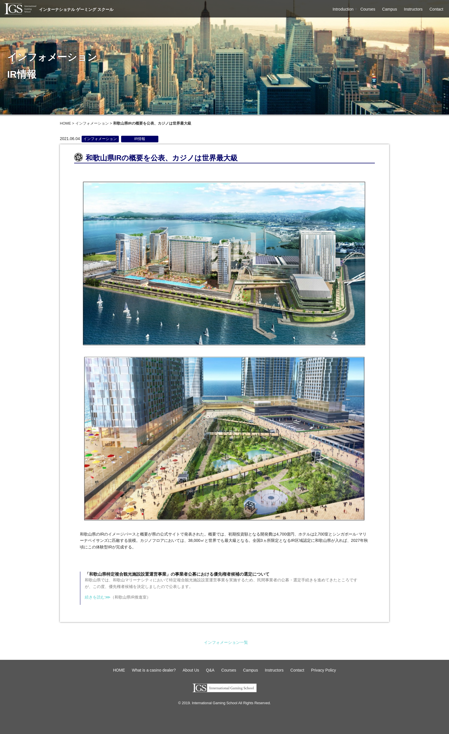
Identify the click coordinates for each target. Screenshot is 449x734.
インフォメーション (92, 123)
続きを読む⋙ (98, 597)
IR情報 (139, 139)
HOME (65, 123)
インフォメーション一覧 (226, 642)
